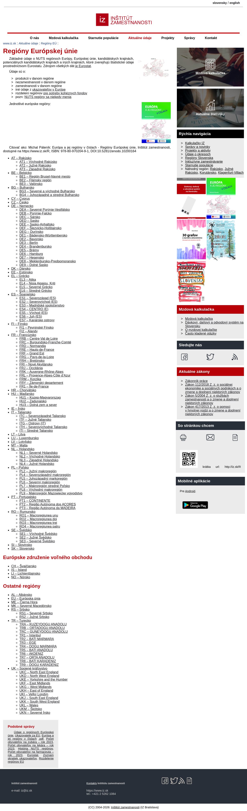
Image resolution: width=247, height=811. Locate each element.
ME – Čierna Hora (24, 602)
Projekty (167, 38)
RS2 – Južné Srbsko (34, 617)
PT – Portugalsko (23, 497)
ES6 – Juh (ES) (30, 316)
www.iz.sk (9, 43)
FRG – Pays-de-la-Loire (36, 357)
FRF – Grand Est (31, 353)
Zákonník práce (196, 381)
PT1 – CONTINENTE (34, 500)
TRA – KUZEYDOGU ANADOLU (43, 624)
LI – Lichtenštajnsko (25, 573)
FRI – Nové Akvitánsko (36, 364)
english (235, 3)
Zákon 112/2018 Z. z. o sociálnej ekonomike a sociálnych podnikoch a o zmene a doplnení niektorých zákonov (213, 388)
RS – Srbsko (20, 609)
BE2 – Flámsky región (35, 180)
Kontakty (91, 783)
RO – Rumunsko (23, 511)
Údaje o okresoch (198, 154)
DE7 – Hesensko (31, 257)
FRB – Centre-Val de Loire (38, 338)
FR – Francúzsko (23, 335)
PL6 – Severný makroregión (39, 482)
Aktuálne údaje (140, 38)
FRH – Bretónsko (32, 360)
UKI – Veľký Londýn (33, 694)
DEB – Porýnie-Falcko (35, 213)
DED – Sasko (29, 220)
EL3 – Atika (27, 279)
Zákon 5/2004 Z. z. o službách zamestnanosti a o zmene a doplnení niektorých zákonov (212, 399)
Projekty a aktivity (197, 150)
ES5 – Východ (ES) (33, 313)
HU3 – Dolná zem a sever (38, 405)
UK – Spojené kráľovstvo (29, 668)
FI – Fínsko (19, 324)
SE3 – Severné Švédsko (37, 541)
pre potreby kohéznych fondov (65, 93)
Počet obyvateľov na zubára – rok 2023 (31, 740)
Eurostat (32, 755)
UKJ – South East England (38, 698)
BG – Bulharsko (22, 187)
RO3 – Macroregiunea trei (38, 522)
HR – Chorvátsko (23, 390)
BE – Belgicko (21, 173)
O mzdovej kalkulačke (201, 330)
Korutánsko (208, 172)
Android (190, 491)
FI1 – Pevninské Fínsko (36, 327)
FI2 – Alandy (28, 331)
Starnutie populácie (103, 38)
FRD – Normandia (32, 346)
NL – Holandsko (22, 449)
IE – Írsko (18, 408)
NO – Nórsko (20, 577)
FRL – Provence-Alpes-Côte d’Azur (44, 375)
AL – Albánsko (21, 595)
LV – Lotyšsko (21, 441)
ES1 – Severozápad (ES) (37, 298)
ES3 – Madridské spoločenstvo (41, 305)
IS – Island (19, 570)
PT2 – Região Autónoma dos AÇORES (47, 504)
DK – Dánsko (20, 268)
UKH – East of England (36, 690)
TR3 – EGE (27, 642)
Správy (189, 38)
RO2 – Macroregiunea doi (38, 519)
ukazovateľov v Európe (49, 89)
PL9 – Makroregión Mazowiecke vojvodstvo (50, 493)
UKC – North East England (38, 672)
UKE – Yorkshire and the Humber (43, 679)
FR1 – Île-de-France (34, 386)
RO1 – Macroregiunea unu (38, 515)
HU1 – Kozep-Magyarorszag (40, 397)
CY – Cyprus (20, 198)
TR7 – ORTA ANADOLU (36, 657)
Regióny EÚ (49, 43)
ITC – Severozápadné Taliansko (42, 416)
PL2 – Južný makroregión (37, 471)
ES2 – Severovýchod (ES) (38, 301)
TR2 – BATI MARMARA (36, 639)
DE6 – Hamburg (31, 254)
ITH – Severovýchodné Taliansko (43, 427)
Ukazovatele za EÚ (27, 735)
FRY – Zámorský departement (41, 383)
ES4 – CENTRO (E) (33, 309)
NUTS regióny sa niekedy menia (47, 97)
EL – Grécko (20, 276)
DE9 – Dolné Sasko (33, 265)
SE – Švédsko (21, 530)
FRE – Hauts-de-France (36, 349)
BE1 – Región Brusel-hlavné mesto (44, 176)
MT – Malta (19, 445)
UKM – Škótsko (30, 709)
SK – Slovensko (22, 548)
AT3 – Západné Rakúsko (37, 169)
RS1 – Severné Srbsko (36, 613)
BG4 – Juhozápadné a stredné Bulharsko (49, 195)
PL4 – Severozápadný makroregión (45, 475)
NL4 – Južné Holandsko (36, 464)
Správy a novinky (197, 147)
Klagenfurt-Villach (231, 172)
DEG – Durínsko (31, 231)
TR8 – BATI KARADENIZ (37, 661)
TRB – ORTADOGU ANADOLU (42, 628)
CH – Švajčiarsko (23, 566)
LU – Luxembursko (25, 438)
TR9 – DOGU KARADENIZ (39, 665)
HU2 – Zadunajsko (33, 401)
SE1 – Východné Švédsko (38, 534)
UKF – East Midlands (34, 683)
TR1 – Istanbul (30, 635)
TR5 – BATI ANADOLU (36, 650)
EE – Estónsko (22, 272)
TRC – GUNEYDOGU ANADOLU (43, 631)
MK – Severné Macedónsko (31, 606)
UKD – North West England (39, 676)
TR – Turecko (21, 620)
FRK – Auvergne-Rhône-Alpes (41, 371)
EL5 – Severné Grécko (36, 287)
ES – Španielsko (23, 294)
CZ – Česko (19, 202)
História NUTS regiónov (35, 748)
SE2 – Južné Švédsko (35, 537)
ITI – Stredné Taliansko (36, 430)
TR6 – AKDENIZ (31, 653)
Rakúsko (216, 169)
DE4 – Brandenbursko (35, 246)
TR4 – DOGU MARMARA (38, 646)
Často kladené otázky (200, 333)
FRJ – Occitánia (31, 368)
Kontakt (211, 38)
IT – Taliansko (21, 412)
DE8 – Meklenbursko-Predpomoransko (47, 261)
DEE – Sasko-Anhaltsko (36, 224)
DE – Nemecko (22, 206)
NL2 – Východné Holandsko (39, 456)
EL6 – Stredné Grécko (35, 290)
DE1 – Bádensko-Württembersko (43, 235)
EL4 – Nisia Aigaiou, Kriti (37, 283)
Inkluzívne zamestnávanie (204, 161)
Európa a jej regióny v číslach (31, 737)
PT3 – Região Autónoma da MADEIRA (47, 508)
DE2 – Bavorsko (31, 239)
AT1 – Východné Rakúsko (38, 162)
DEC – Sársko (29, 217)
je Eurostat (83, 66)
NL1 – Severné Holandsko (38, 453)
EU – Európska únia (25, 598)
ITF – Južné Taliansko (35, 419)
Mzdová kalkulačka (63, 38)
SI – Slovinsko (21, 545)
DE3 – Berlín (28, 243)
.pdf (40, 738)
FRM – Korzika (30, 379)
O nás (34, 38)
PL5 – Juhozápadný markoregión (43, 478)
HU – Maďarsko (22, 394)
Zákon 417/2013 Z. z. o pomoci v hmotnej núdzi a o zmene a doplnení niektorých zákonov (212, 410)
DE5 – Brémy (29, 250)
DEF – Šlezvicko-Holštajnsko (40, 228)
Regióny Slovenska (199, 158)
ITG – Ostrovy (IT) (32, 423)
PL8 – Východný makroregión (40, 489)
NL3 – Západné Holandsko (38, 460)
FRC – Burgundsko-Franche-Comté (45, 342)
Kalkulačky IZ (194, 143)
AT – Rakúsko (21, 158)
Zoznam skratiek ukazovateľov (31, 756)
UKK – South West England (39, 701)
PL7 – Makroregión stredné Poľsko (44, 486)
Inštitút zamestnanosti (125, 807)
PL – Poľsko (20, 467)
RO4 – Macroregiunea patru (39, 526)
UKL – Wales (28, 705)
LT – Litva (18, 434)
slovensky (220, 3)
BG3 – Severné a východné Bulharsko (47, 191)
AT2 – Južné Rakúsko (35, 165)
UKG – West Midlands (35, 687)
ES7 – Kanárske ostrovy (37, 320)
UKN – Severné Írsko (34, 712)
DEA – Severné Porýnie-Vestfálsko (44, 209)
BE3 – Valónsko (31, 184)
